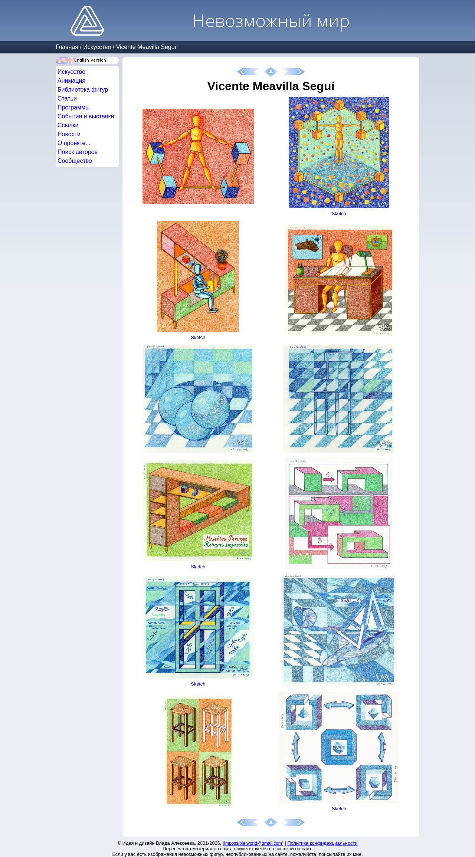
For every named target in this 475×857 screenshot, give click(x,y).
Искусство (97, 47)
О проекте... (74, 143)
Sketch (339, 213)
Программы (73, 107)
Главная (67, 47)
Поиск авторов (78, 152)
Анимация (71, 81)
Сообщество (75, 161)
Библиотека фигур (83, 89)
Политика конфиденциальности (323, 843)
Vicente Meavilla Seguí (146, 47)
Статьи (67, 98)
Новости (69, 134)
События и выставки (86, 116)
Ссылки (68, 125)
